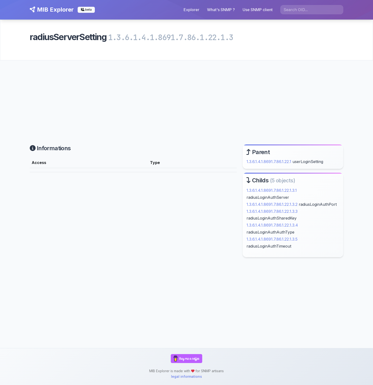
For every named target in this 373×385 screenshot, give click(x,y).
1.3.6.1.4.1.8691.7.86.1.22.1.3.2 (272, 204)
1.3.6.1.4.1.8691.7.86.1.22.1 (268, 161)
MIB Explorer (52, 9)
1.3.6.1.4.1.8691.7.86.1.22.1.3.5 (272, 239)
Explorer (191, 9)
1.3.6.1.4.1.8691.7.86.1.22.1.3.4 (272, 225)
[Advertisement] (186, 96)
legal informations (186, 376)
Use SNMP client (258, 9)
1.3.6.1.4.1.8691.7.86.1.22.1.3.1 (271, 190)
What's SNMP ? (221, 9)
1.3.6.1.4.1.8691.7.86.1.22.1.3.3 (272, 211)
